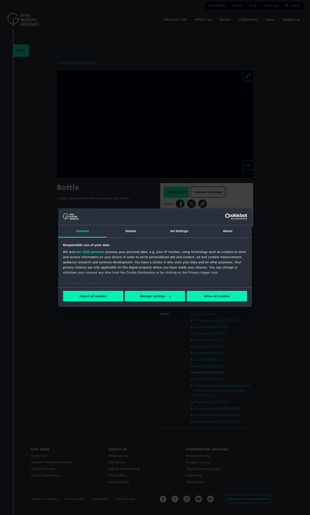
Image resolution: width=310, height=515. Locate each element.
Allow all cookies (217, 296)
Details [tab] (131, 231)
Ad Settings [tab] (179, 231)
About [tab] (227, 231)
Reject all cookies (93, 296)
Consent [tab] (82, 231)
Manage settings (155, 296)
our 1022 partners (90, 252)
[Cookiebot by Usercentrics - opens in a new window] (228, 216)
